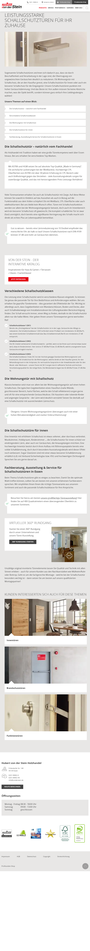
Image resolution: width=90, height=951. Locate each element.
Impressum (6, 856)
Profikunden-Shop (63, 2)
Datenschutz (31, 856)
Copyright (46, 856)
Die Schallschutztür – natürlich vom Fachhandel (27, 108)
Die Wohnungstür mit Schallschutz (22, 123)
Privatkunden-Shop (80, 2)
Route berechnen (12, 787)
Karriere (70, 8)
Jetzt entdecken (18, 279)
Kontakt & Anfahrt (48, 2)
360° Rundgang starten (22, 542)
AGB (18, 856)
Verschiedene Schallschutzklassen (22, 116)
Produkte (42, 8)
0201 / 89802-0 (32, 2)
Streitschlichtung (63, 856)
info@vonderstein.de (16, 780)
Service (50, 8)
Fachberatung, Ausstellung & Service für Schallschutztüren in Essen (35, 137)
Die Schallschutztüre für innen (21, 130)
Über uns (78, 8)
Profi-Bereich (60, 8)
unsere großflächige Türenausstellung (59, 498)
